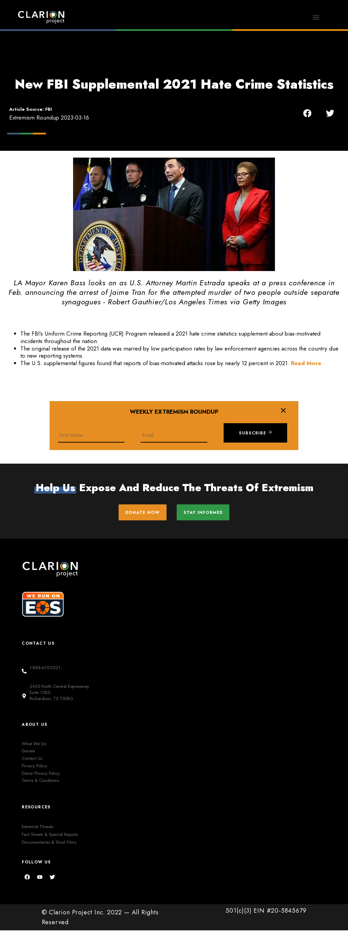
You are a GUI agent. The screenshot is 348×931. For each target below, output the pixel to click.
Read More (306, 363)
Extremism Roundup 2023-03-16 (49, 117)
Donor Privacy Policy (41, 773)
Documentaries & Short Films (49, 842)
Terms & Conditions (40, 781)
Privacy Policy (34, 766)
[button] (315, 17)
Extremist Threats (37, 827)
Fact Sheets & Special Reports (50, 834)
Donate (28, 751)
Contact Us (32, 758)
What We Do (34, 744)
